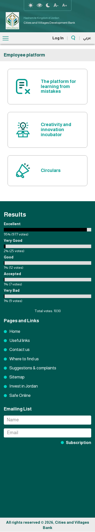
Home (14, 331)
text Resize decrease (56, 5)
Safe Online (20, 395)
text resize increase (64, 5)
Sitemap (17, 377)
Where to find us (24, 359)
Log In (58, 38)
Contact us (19, 349)
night (48, 5)
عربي (87, 38)
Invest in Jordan (23, 386)
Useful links (19, 340)
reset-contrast (30, 5)
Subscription (78, 442)
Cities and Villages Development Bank (49, 22)
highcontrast (39, 5)
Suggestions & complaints (32, 368)
